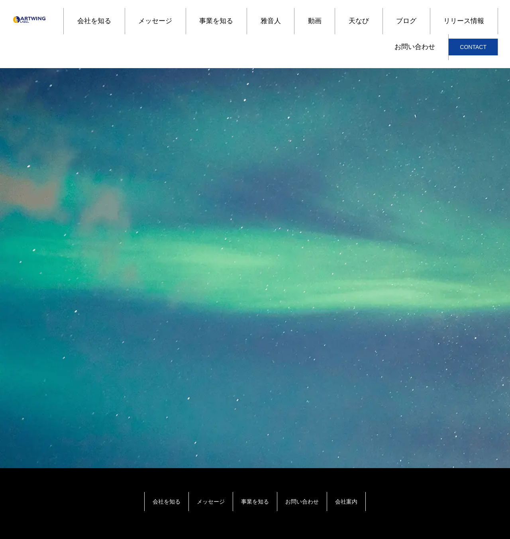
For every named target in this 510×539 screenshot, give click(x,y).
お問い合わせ (414, 47)
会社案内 (346, 501)
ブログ (406, 21)
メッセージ (155, 21)
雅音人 (271, 21)
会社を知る (94, 21)
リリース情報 (463, 21)
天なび (359, 21)
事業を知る (216, 21)
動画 (315, 21)
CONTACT (473, 47)
